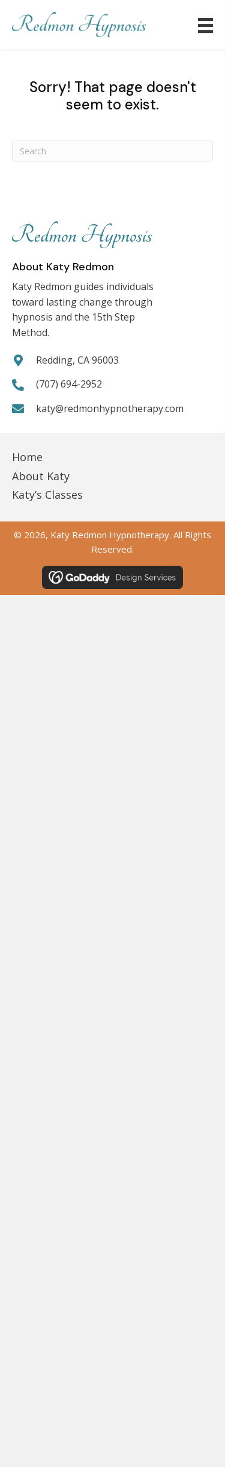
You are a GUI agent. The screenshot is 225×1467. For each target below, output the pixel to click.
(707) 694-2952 (69, 384)
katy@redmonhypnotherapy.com (110, 408)
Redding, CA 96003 (77, 360)
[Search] (112, 151)
